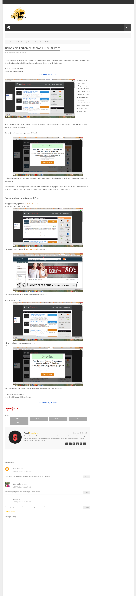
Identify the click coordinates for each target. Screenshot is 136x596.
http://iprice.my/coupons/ (46, 74)
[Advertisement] (46, 578)
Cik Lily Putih (18, 466)
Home (8, 42)
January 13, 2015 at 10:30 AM (22, 468)
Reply (84, 474)
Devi (15, 496)
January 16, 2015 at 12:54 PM (22, 498)
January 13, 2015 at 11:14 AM (22, 483)
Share (33, 420)
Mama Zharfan (18, 481)
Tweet (17, 420)
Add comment (10, 508)
